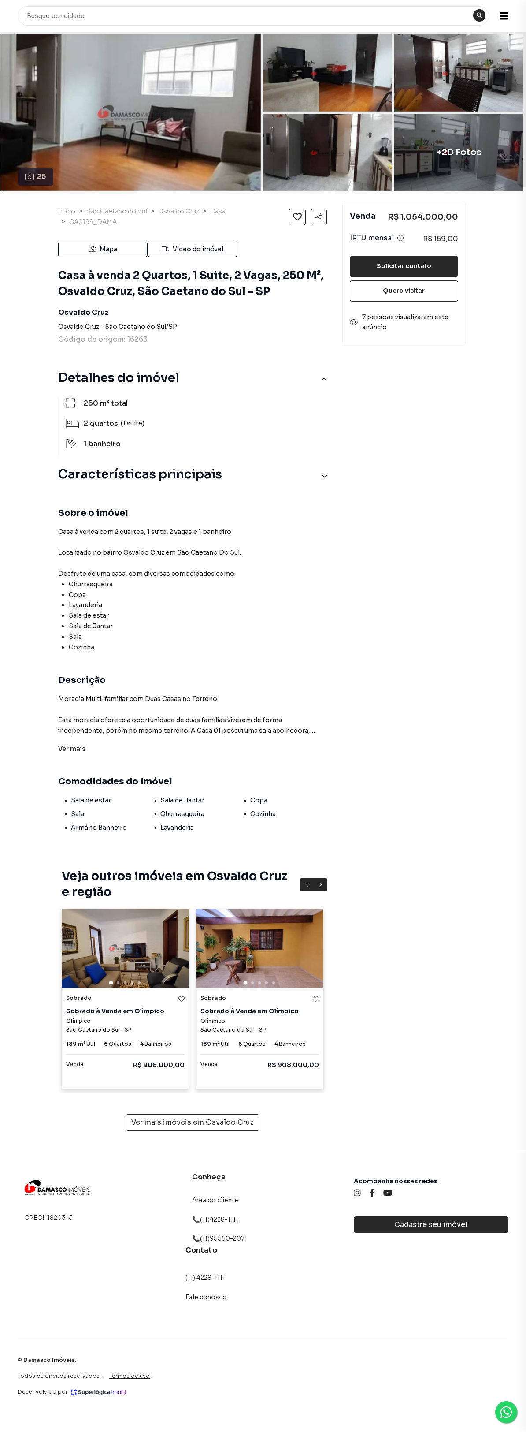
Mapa (103, 249)
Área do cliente (215, 1200)
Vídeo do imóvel (192, 249)
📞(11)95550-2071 (219, 1238)
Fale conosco (206, 1297)
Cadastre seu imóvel (430, 1224)
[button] (504, 15)
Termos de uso (129, 1375)
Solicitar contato (404, 266)
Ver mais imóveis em (192, 1122)
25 (36, 176)
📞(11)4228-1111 (215, 1219)
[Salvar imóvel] (297, 217)
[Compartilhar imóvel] (319, 217)
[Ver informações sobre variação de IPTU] (400, 238)
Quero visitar (404, 291)
